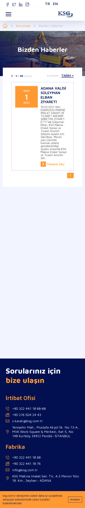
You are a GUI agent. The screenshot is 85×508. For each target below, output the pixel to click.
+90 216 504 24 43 (26, 415)
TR (32, 4)
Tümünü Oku (53, 164)
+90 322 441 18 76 (26, 464)
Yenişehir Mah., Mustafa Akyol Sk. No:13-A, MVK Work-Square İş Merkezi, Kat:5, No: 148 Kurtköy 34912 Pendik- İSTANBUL (45, 431)
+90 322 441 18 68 (26, 409)
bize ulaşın (25, 380)
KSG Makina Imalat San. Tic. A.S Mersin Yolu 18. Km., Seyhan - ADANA (45, 478)
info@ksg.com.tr (25, 470)
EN (40, 4)
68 (44, 409)
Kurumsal (23, 26)
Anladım (75, 499)
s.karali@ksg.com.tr (27, 421)
